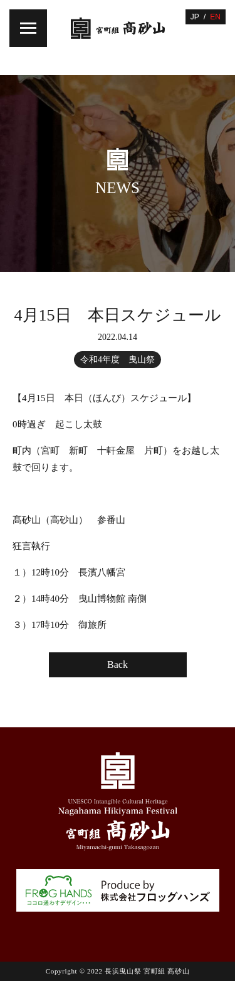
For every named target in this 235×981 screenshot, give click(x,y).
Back (117, 664)
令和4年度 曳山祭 (117, 359)
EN (215, 16)
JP (195, 16)
